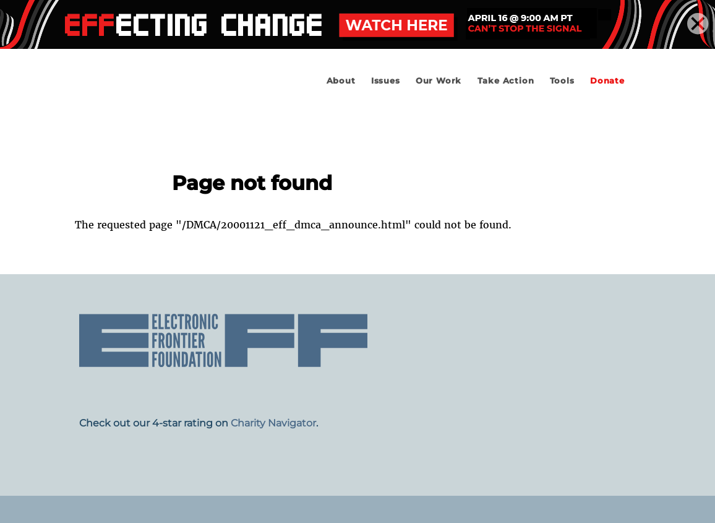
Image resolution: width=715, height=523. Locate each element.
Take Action (505, 80)
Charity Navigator (273, 423)
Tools (562, 80)
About (341, 80)
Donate (607, 80)
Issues (385, 80)
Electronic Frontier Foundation (174, 115)
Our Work (438, 80)
